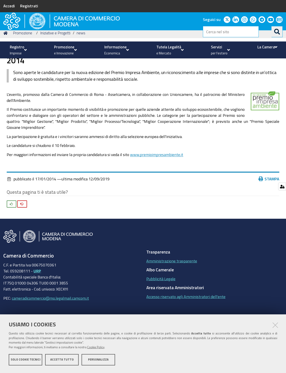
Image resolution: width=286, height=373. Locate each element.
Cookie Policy (95, 349)
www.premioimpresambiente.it (156, 185)
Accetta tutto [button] (62, 361)
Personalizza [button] (98, 361)
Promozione (22, 63)
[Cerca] (277, 31)
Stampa (269, 209)
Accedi (9, 6)
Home (6, 63)
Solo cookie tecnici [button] (25, 361)
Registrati (29, 6)
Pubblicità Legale (160, 309)
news (81, 63)
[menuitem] (18, 49)
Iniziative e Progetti (55, 63)
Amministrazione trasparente (171, 291)
